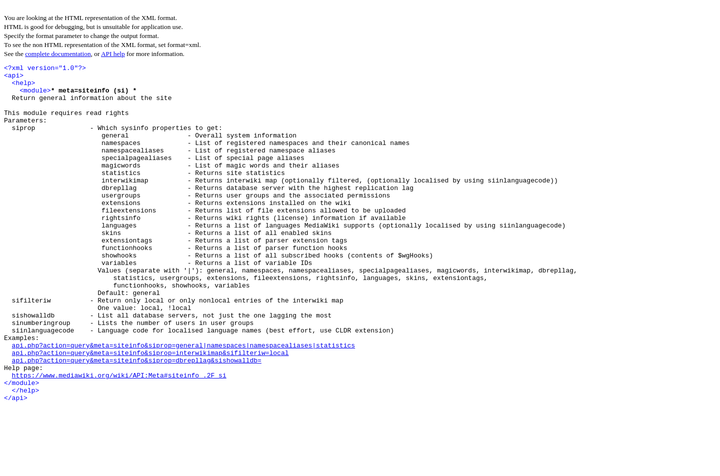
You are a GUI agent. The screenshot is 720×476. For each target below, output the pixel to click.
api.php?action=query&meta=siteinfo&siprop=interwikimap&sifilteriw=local (150, 411)
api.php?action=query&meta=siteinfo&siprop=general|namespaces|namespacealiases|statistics (183, 402)
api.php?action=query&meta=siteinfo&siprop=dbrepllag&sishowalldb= (137, 420)
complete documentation (57, 54)
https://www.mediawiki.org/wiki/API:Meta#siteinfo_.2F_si (119, 438)
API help (113, 54)
